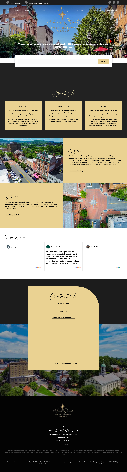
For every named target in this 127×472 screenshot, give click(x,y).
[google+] (118, 2)
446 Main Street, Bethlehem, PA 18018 (63, 363)
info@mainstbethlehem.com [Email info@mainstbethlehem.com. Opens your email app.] (63, 441)
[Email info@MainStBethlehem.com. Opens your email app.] (63, 317)
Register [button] (110, 10)
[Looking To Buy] (76, 171)
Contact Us (90, 10)
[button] (103, 61)
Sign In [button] (118, 10)
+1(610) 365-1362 (63, 437)
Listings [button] (17, 10)
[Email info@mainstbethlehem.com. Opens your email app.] (37, 2)
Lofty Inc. (96, 462)
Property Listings (65, 462)
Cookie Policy (37, 462)
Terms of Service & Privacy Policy (19, 462)
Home (8, 10)
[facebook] (109, 2)
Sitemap (76, 462)
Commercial (40, 10)
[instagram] (114, 2)
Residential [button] (27, 10)
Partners (100, 10)
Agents (80, 10)
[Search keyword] (58, 61)
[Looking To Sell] (13, 215)
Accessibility (43, 464)
